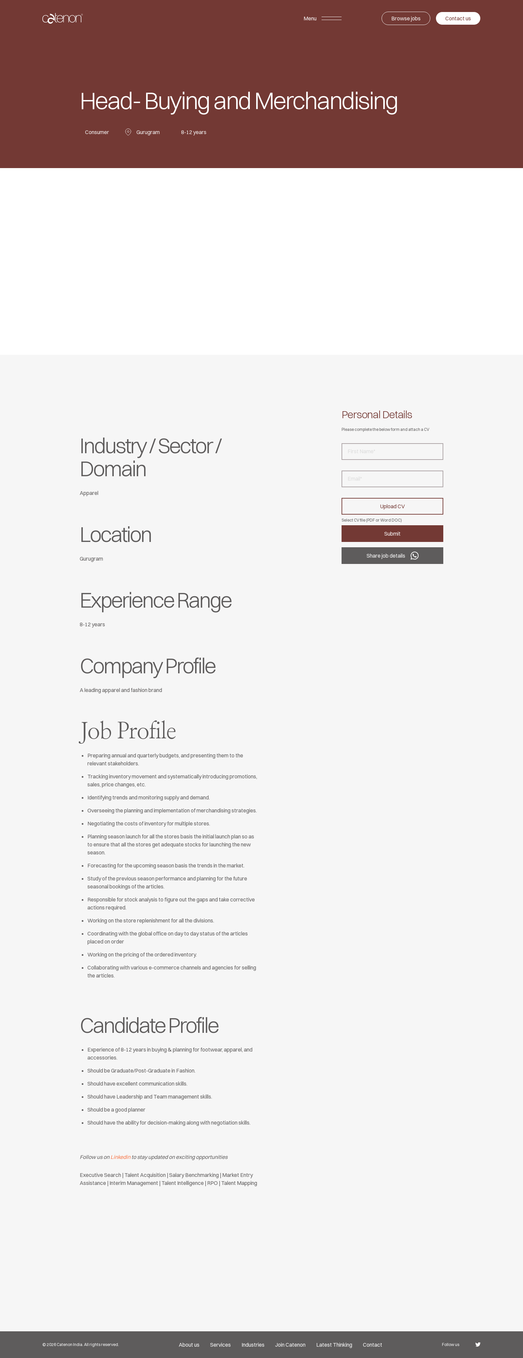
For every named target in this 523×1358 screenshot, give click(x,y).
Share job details (393, 556)
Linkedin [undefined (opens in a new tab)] (120, 1157)
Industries (253, 1344)
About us (189, 1344)
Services (220, 1344)
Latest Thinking (334, 1344)
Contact (372, 1344)
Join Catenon (290, 1344)
